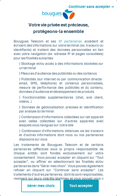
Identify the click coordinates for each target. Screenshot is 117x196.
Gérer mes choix (25, 184)
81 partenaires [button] (62, 45)
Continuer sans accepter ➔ (93, 5)
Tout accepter (82, 184)
